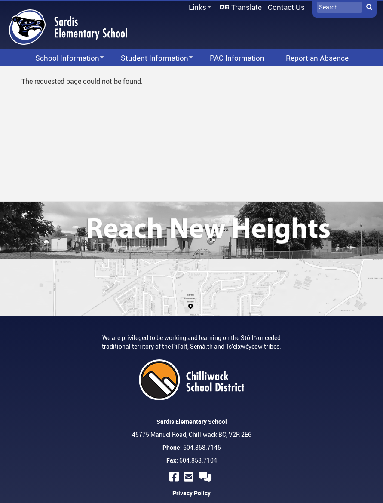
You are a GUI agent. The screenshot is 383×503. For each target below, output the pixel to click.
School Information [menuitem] (64, 58)
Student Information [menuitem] (151, 58)
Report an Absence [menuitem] (317, 58)
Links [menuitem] (198, 7)
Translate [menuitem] (246, 7)
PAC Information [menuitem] (237, 58)
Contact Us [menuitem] (286, 7)
